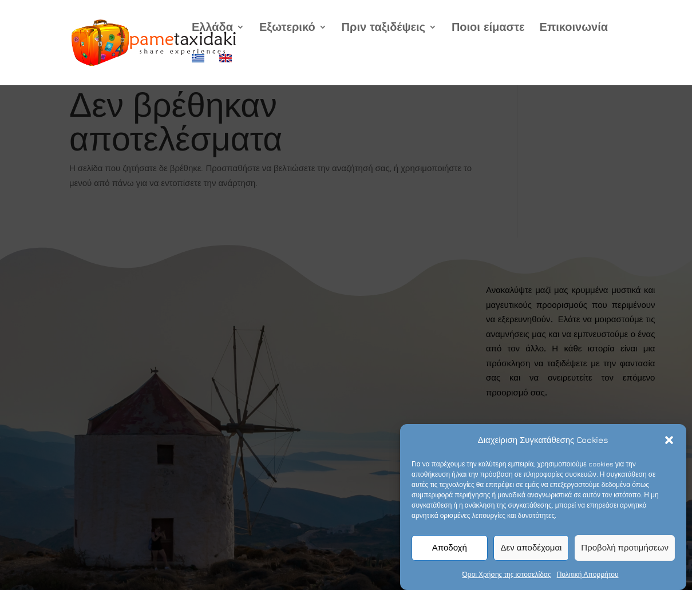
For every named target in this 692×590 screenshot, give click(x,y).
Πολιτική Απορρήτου (588, 575)
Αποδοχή (449, 548)
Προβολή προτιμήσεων (625, 548)
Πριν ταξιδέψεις (383, 28)
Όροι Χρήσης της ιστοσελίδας (506, 575)
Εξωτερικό (287, 28)
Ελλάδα (212, 28)
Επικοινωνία (574, 28)
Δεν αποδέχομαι (531, 548)
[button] (669, 440)
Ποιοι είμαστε (488, 28)
